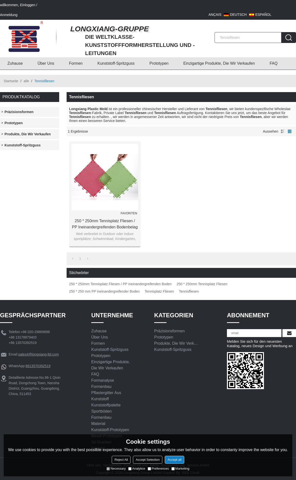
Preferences (158, 468)
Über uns (45, 63)
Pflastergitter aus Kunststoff (106, 396)
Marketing (180, 468)
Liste (282, 131)
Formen (76, 63)
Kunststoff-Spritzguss (116, 63)
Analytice (136, 468)
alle (26, 81)
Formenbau (101, 386)
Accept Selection (148, 459)
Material (98, 423)
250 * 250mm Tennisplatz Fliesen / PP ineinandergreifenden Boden (120, 284)
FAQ (274, 63)
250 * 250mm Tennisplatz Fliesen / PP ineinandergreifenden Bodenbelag (105, 224)
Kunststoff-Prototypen (110, 430)
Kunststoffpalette (106, 405)
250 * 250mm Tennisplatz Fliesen (202, 284)
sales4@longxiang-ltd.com (38, 354)
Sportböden (101, 411)
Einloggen (27, 5)
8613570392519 (37, 366)
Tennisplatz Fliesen (159, 291)
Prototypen (158, 63)
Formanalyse (102, 380)
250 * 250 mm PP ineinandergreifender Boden (104, 291)
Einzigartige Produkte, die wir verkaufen (219, 63)
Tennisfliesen (189, 291)
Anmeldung (9, 15)
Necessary (116, 468)
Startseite (11, 81)
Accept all (174, 459)
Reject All (121, 459)
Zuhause (15, 63)
